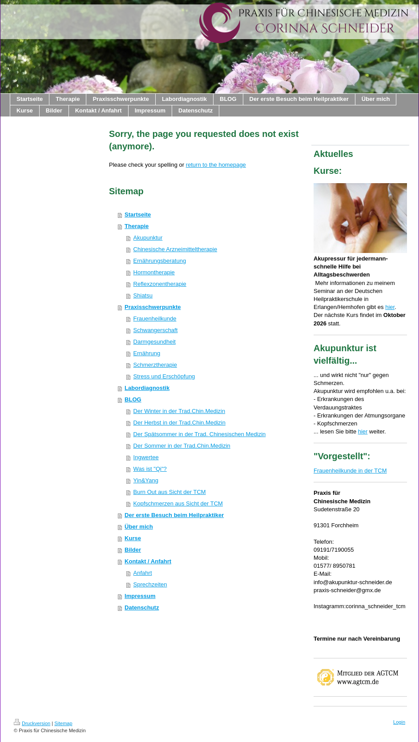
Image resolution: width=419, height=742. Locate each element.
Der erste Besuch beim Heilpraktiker (174, 515)
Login (399, 722)
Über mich (139, 526)
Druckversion (32, 723)
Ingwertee (146, 457)
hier (390, 307)
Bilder (133, 549)
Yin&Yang (145, 480)
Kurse (133, 538)
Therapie (137, 226)
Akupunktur (148, 237)
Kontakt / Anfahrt (148, 561)
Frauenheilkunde (155, 318)
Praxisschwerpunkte (153, 307)
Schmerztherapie (155, 364)
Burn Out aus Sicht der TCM (169, 492)
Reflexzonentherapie (159, 284)
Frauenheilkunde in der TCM (350, 470)
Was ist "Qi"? (150, 468)
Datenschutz (142, 607)
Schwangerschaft (155, 330)
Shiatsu (143, 295)
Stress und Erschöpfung (164, 376)
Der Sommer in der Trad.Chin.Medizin (181, 445)
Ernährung (147, 353)
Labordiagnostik (147, 388)
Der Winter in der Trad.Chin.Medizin (179, 411)
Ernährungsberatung (159, 260)
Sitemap (63, 723)
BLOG (133, 399)
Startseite (138, 214)
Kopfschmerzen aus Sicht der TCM (178, 503)
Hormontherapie (154, 272)
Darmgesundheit (154, 341)
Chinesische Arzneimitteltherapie (175, 249)
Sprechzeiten (150, 584)
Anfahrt (142, 573)
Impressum (140, 596)
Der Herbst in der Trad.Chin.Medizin (179, 422)
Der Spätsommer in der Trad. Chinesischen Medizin (199, 434)
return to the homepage (216, 164)
